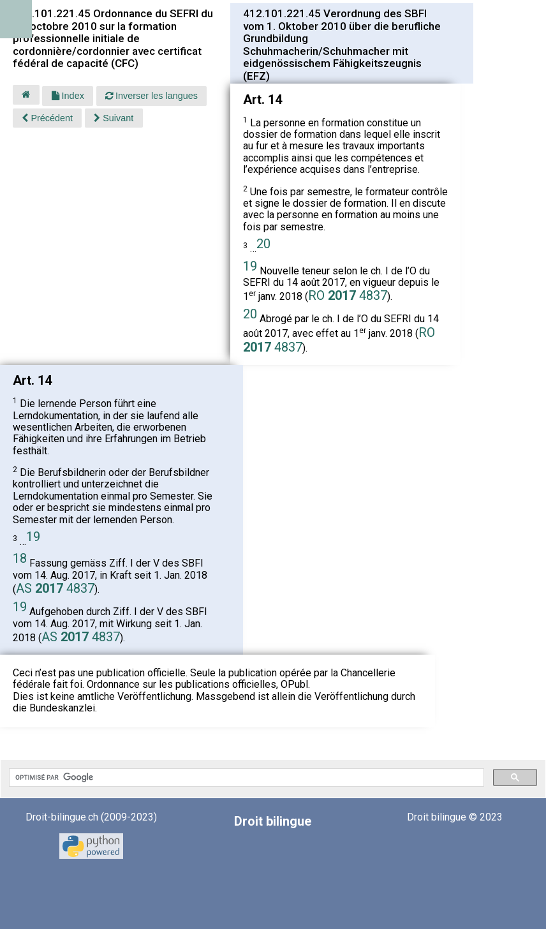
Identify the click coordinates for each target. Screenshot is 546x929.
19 (250, 266)
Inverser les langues (151, 96)
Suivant (113, 118)
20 (263, 243)
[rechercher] (245, 778)
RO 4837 (347, 295)
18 (20, 558)
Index (68, 96)
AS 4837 (55, 588)
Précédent (47, 118)
